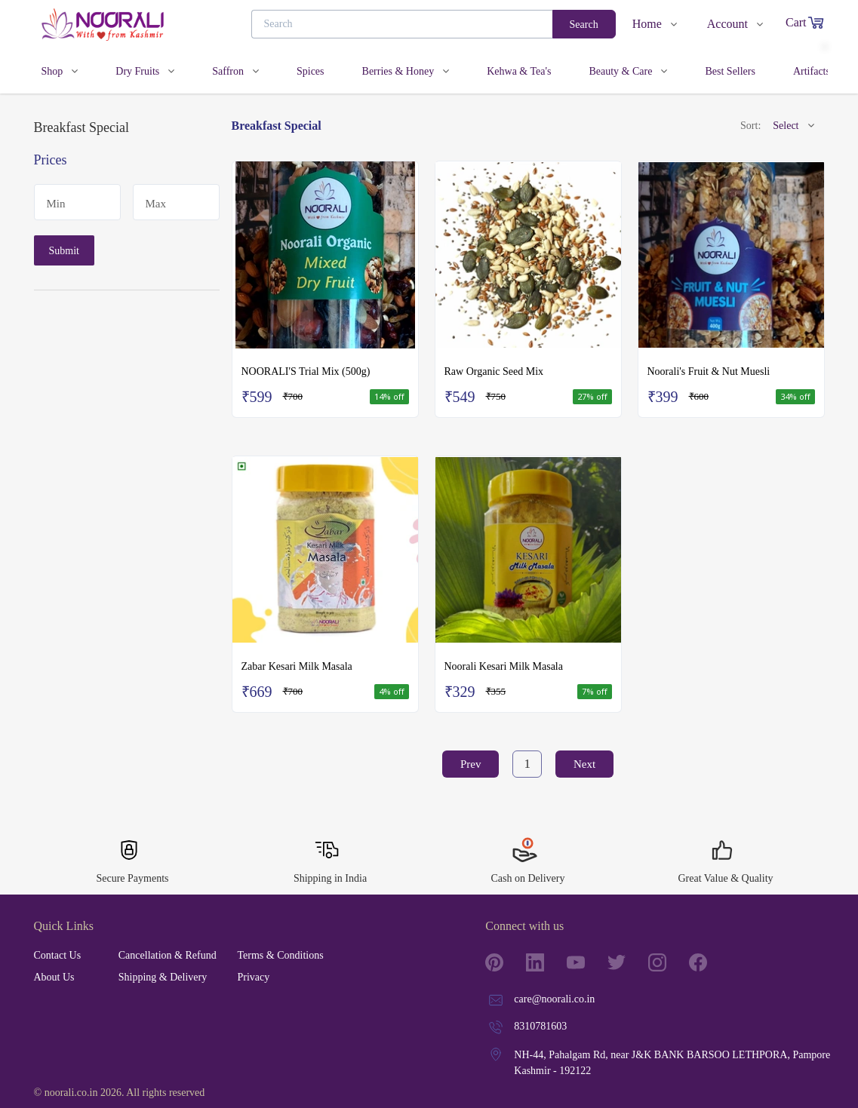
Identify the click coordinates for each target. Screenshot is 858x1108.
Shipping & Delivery (162, 977)
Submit (64, 250)
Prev (470, 764)
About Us (54, 977)
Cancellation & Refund (167, 955)
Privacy (253, 977)
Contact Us (57, 955)
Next (584, 764)
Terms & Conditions (280, 955)
